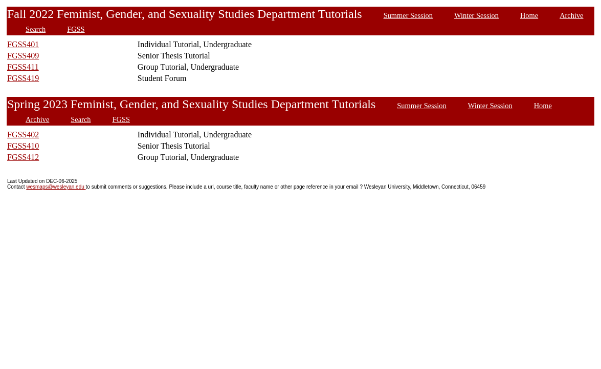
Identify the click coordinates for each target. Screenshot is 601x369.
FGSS (75, 29)
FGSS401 (23, 44)
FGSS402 (23, 134)
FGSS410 (23, 145)
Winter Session (476, 15)
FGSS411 (23, 67)
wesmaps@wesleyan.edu (55, 187)
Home (529, 15)
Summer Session (408, 15)
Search (36, 29)
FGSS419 (23, 78)
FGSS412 (23, 157)
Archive (571, 15)
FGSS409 (23, 55)
